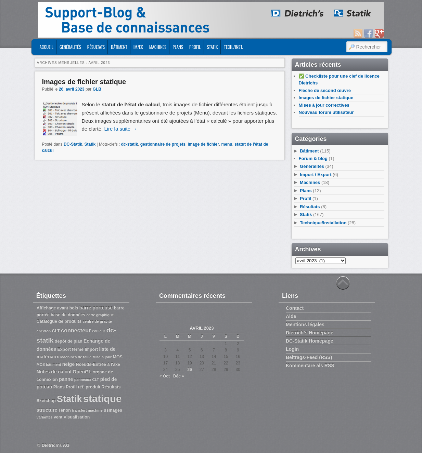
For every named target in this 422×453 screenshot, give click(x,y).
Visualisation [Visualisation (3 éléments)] (77, 417)
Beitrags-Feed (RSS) (309, 357)
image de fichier (203, 144)
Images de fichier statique (84, 81)
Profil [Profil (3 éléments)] (71, 387)
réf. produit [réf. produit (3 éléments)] (89, 387)
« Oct (164, 376)
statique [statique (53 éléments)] (102, 398)
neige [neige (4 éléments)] (68, 364)
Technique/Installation (323, 222)
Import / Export (315, 174)
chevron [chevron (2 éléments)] (44, 331)
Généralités (70, 46)
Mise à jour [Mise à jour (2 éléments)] (102, 357)
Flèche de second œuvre (325, 90)
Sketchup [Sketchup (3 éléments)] (46, 400)
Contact (295, 308)
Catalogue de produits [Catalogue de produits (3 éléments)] (59, 321)
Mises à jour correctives (324, 105)
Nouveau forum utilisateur (326, 112)
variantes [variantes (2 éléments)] (45, 417)
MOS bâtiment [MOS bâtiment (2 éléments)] (49, 364)
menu (226, 144)
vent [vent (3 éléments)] (58, 417)
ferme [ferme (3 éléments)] (78, 349)
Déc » (178, 376)
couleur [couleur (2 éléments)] (98, 331)
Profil (195, 46)
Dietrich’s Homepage (309, 332)
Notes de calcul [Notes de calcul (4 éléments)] (54, 371)
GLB (97, 89)
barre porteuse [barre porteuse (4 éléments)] (96, 307)
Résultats (96, 46)
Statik (212, 46)
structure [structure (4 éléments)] (47, 410)
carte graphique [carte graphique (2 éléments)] (100, 315)
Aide (291, 316)
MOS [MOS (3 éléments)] (118, 357)
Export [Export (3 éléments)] (64, 349)
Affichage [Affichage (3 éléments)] (46, 308)
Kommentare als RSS (310, 365)
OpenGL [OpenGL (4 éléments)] (82, 371)
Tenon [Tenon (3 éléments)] (65, 410)
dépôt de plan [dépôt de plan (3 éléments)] (68, 341)
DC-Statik (73, 144)
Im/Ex (138, 46)
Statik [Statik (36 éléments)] (69, 399)
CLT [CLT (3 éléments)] (56, 331)
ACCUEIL (46, 46)
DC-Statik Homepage (309, 341)
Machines (157, 46)
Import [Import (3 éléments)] (91, 349)
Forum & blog (313, 158)
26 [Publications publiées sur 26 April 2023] (189, 369)
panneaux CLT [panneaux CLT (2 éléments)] (86, 379)
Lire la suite (120, 129)
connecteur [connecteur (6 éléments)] (76, 330)
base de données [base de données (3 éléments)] (68, 314)
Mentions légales (305, 324)
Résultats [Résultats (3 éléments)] (110, 387)
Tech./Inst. (233, 46)
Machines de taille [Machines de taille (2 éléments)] (75, 357)
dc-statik (129, 144)
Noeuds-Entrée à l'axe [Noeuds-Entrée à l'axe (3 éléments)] (98, 364)
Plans (177, 46)
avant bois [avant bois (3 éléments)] (67, 308)
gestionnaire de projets (163, 144)
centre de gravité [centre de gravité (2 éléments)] (97, 321)
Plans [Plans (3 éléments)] (59, 387)
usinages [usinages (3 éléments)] (113, 410)
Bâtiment (119, 46)
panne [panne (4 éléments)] (66, 379)
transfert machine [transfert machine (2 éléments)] (87, 410)
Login (292, 349)
